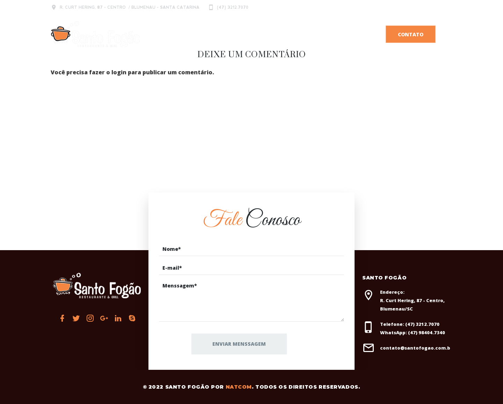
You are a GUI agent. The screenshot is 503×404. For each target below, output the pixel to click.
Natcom (239, 387)
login (118, 72)
